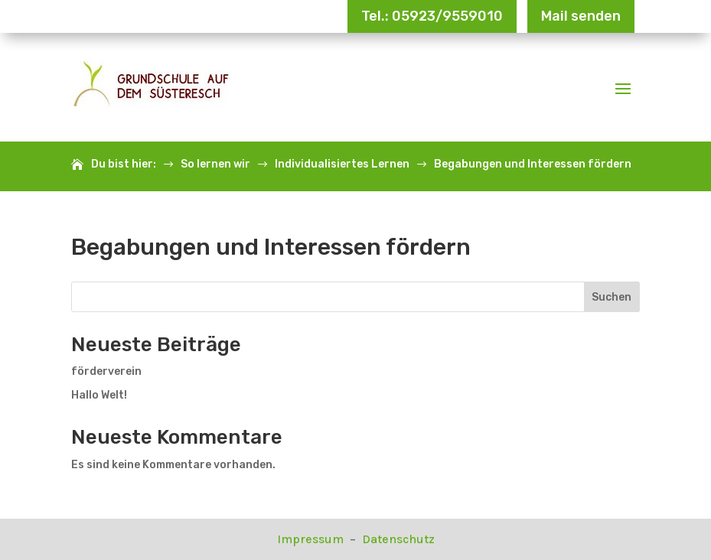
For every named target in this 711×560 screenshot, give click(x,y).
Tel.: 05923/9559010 (432, 16)
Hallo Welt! (99, 395)
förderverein (106, 371)
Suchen (611, 297)
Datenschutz (398, 539)
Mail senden (581, 16)
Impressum (312, 539)
